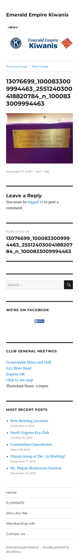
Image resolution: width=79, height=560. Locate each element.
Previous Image (17, 66)
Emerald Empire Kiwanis (37, 15)
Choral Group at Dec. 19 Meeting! (37, 456)
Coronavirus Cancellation (31, 444)
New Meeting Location (29, 421)
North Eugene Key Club (29, 433)
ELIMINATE (15, 503)
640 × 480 (43, 171)
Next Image (40, 66)
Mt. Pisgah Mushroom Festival (35, 468)
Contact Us (15, 534)
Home (11, 493)
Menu (13, 27)
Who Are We (16, 513)
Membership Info (20, 524)
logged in (35, 202)
